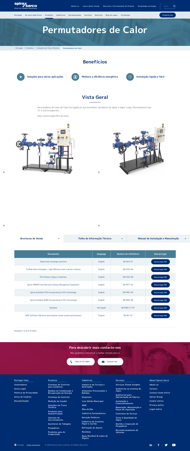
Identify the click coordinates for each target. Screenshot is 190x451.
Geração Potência (91, 417)
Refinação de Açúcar (92, 428)
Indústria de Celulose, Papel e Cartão (93, 422)
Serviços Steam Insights (128, 384)
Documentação (21, 401)
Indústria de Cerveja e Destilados (93, 385)
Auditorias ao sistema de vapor (128, 390)
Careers (153, 389)
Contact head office (160, 393)
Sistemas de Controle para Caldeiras (59, 385)
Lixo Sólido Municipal (93, 401)
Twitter (166, 445)
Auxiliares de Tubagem (59, 424)
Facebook (158, 445)
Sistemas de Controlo (59, 397)
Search (174, 6)
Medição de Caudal (57, 401)
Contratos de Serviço (126, 413)
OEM (84, 405)
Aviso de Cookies (22, 397)
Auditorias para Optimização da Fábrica (128, 396)
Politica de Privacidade (26, 393)
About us (154, 384)
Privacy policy (157, 405)
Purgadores (53, 428)
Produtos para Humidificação (55, 412)
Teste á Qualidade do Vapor (126, 419)
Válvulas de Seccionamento (55, 419)
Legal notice (156, 409)
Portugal (19, 48)
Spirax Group (156, 397)
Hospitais (87, 397)
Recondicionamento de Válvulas (127, 431)
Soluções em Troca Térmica (48, 48)
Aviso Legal (20, 389)
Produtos (30, 48)
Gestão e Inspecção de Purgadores (127, 425)
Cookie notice (157, 401)
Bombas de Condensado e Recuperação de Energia (60, 392)
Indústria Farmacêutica (94, 413)
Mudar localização (33, 445)
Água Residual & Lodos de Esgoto (95, 437)
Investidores (20, 384)
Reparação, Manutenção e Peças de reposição (128, 408)
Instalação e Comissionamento (124, 402)
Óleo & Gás (87, 409)
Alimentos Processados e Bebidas (94, 392)
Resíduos (86, 432)
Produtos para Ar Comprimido (56, 433)
